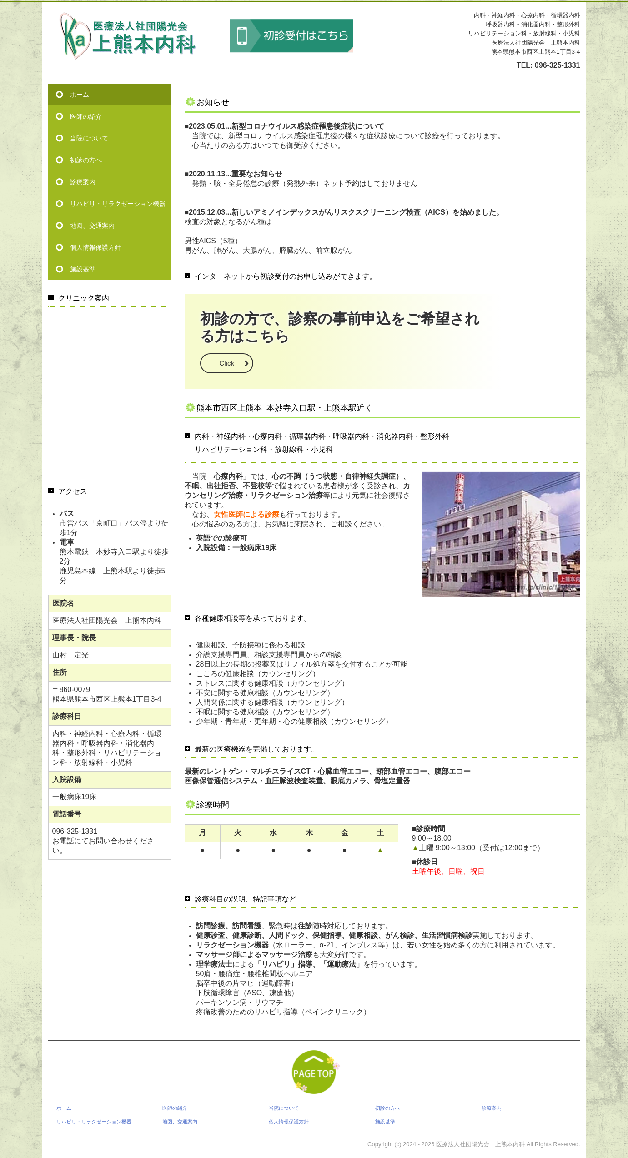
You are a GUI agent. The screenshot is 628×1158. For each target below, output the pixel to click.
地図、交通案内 (92, 225)
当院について (89, 138)
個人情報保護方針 (95, 247)
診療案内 (82, 181)
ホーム (79, 94)
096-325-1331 (557, 65)
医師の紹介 (86, 116)
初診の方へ (86, 160)
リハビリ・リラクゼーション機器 (118, 203)
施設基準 (82, 269)
